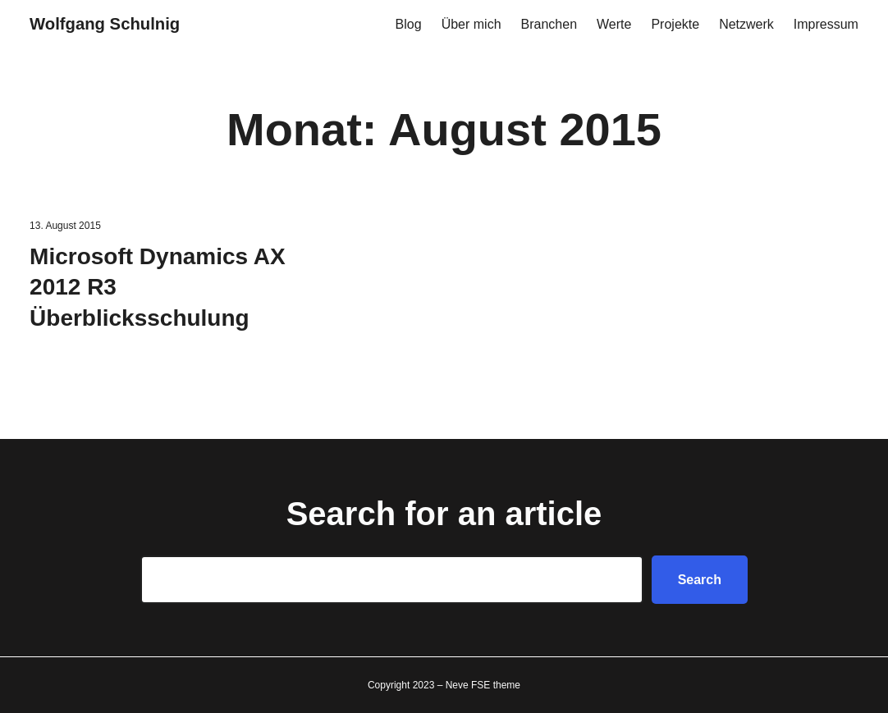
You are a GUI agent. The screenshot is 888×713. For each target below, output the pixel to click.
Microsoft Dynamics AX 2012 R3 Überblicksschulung (158, 287)
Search (699, 580)
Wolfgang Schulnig (105, 24)
